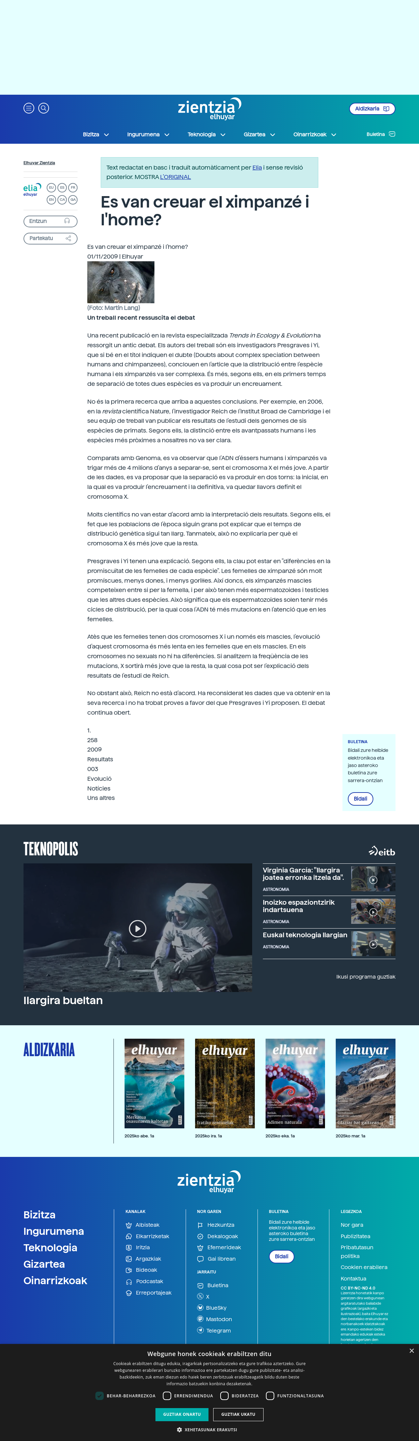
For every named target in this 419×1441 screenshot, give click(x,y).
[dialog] (209, 1392)
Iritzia (138, 1247)
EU (51, 187)
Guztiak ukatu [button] (238, 1414)
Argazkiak (143, 1259)
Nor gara (352, 1225)
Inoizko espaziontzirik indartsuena (299, 906)
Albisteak (142, 1225)
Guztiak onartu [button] (182, 1414)
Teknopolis (51, 848)
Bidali (360, 799)
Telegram (214, 1330)
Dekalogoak (217, 1236)
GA (73, 199)
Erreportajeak (149, 1293)
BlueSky (212, 1307)
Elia (257, 167)
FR (73, 187)
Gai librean (216, 1259)
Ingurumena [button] (148, 134)
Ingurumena (54, 1231)
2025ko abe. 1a (139, 1135)
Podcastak (144, 1281)
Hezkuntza (215, 1225)
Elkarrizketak (147, 1236)
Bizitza (40, 1215)
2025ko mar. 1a (350, 1135)
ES (62, 187)
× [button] (411, 1351)
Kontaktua (353, 1278)
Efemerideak (219, 1247)
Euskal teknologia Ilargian (305, 935)
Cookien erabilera (364, 1267)
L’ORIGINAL (175, 176)
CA (62, 199)
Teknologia (51, 1248)
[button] (29, 107)
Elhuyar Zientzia (39, 163)
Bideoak (141, 1270)
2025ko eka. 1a (280, 1135)
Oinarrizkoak (55, 1280)
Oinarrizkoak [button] (315, 134)
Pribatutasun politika (357, 1251)
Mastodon (214, 1318)
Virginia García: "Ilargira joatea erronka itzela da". (303, 874)
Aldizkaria (372, 108)
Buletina (381, 134)
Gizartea (44, 1264)
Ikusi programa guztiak (365, 977)
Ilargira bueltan (63, 1000)
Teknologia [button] (207, 134)
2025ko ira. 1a (208, 1135)
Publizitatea (355, 1236)
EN (51, 199)
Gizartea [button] (260, 134)
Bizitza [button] (96, 134)
